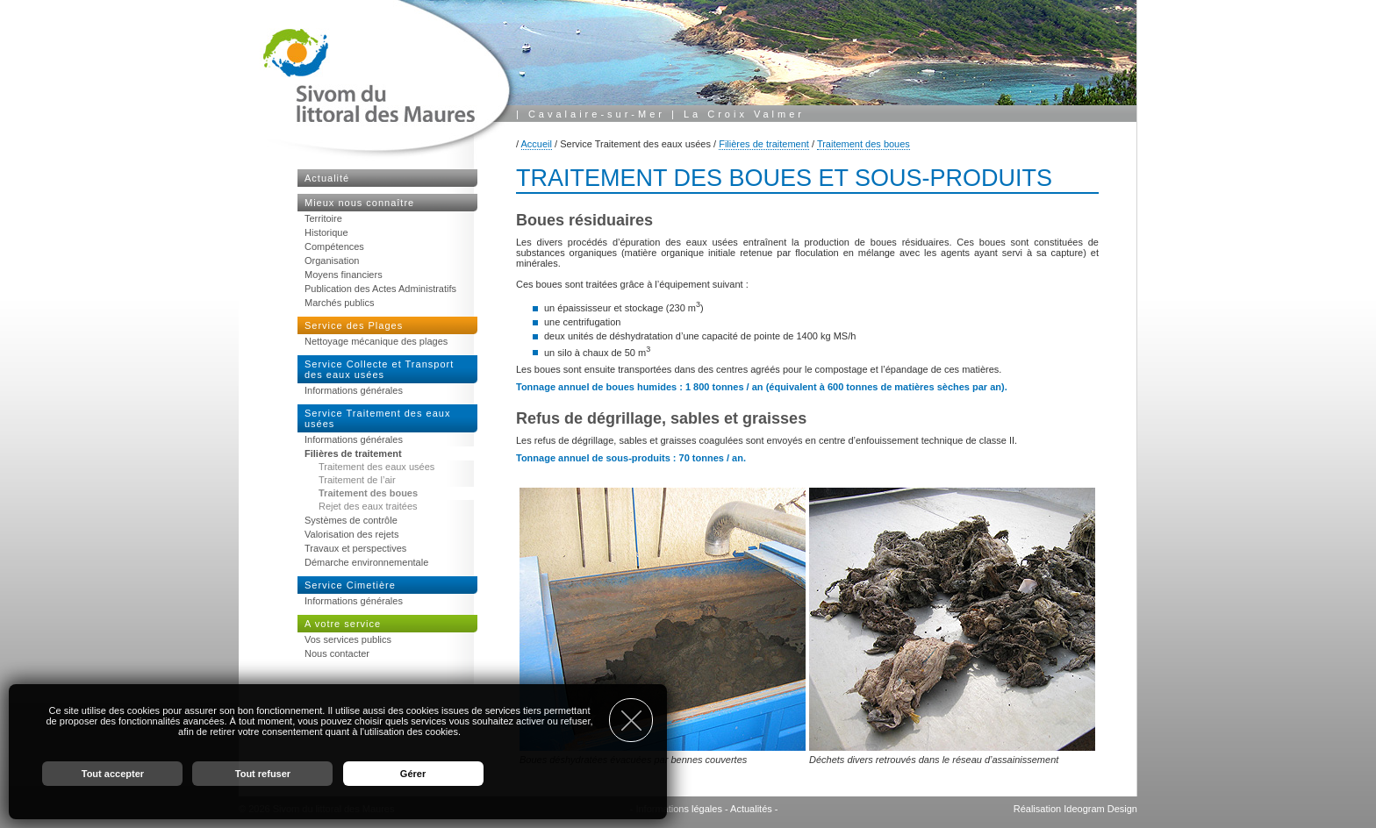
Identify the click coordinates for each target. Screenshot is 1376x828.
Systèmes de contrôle (351, 520)
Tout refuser (262, 773)
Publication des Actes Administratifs (380, 288)
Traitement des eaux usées (376, 466)
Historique (326, 232)
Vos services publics (348, 639)
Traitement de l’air (357, 480)
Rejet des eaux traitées (368, 506)
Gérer (413, 773)
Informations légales (678, 808)
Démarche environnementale (366, 562)
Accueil (536, 144)
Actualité (327, 178)
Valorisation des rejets (351, 534)
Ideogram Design (1100, 808)
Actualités (751, 808)
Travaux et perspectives (355, 548)
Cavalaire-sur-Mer (596, 114)
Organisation (332, 260)
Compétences (334, 246)
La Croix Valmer (744, 114)
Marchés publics (339, 302)
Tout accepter (113, 773)
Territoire (323, 218)
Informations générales (354, 390)
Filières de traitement (764, 144)
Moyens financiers (344, 274)
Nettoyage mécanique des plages (376, 341)
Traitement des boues (863, 144)
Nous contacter (337, 653)
